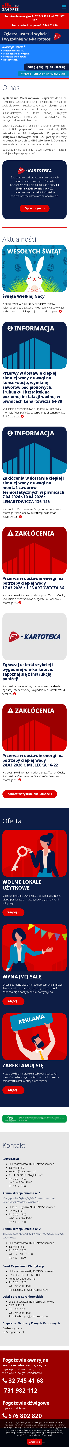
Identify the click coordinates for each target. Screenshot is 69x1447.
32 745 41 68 (42, 16)
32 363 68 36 (33, 1275)
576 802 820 (50, 25)
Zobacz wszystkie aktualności (29, 794)
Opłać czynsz (35, 208)
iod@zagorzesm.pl (13, 1332)
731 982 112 (20, 1390)
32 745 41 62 (16, 1247)
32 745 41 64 (16, 1305)
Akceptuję (34, 1441)
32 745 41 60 (16, 1168)
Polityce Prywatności (43, 1435)
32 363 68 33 (16, 1275)
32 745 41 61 (16, 1211)
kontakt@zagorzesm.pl (22, 1171)
